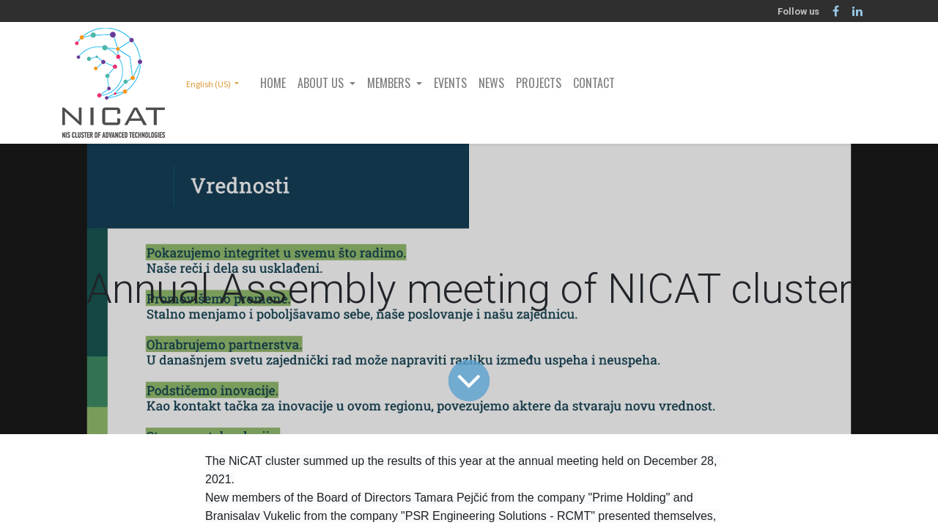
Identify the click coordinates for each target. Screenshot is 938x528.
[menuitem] (273, 83)
